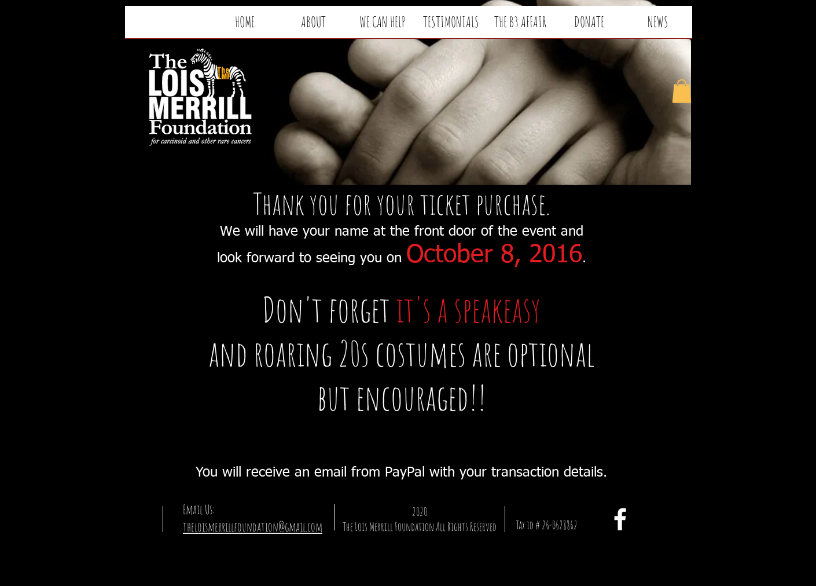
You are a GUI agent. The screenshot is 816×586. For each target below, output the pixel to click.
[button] (682, 91)
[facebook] (620, 519)
